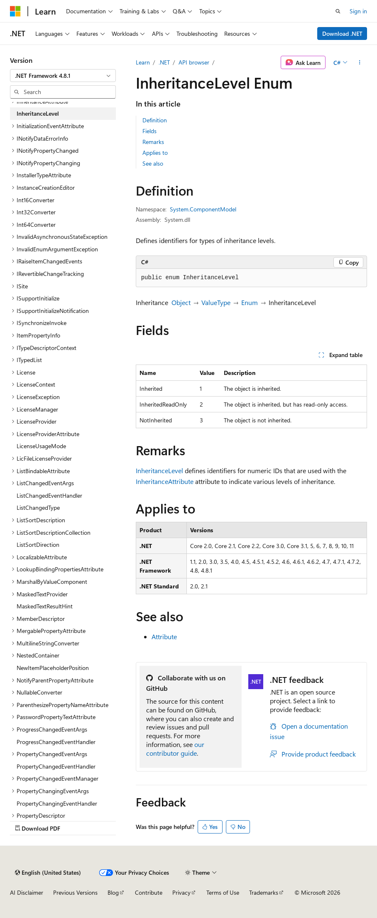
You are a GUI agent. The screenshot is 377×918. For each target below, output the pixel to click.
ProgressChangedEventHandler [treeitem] (56, 742)
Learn (143, 62)
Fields (149, 131)
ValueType (215, 302)
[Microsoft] (15, 11)
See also (152, 163)
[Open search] (338, 11)
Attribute (164, 636)
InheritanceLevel (159, 470)
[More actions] (360, 62)
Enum (249, 302)
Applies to (155, 152)
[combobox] (63, 75)
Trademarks (263, 892)
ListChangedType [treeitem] (38, 507)
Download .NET (342, 33)
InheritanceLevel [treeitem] (38, 113)
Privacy (181, 892)
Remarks (153, 142)
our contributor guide (175, 748)
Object (181, 302)
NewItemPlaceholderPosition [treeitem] (53, 668)
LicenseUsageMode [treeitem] (41, 446)
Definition (154, 120)
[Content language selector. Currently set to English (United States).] (48, 872)
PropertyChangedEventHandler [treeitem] (56, 766)
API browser (194, 62)
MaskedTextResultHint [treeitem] (45, 606)
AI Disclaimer (26, 892)
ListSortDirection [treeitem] (38, 544)
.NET (164, 62)
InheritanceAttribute (164, 481)
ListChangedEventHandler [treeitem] (49, 495)
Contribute (148, 892)
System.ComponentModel (203, 209)
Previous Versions (75, 892)
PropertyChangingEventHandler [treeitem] (57, 803)
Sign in (358, 11)
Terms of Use (222, 892)
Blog (113, 892)
